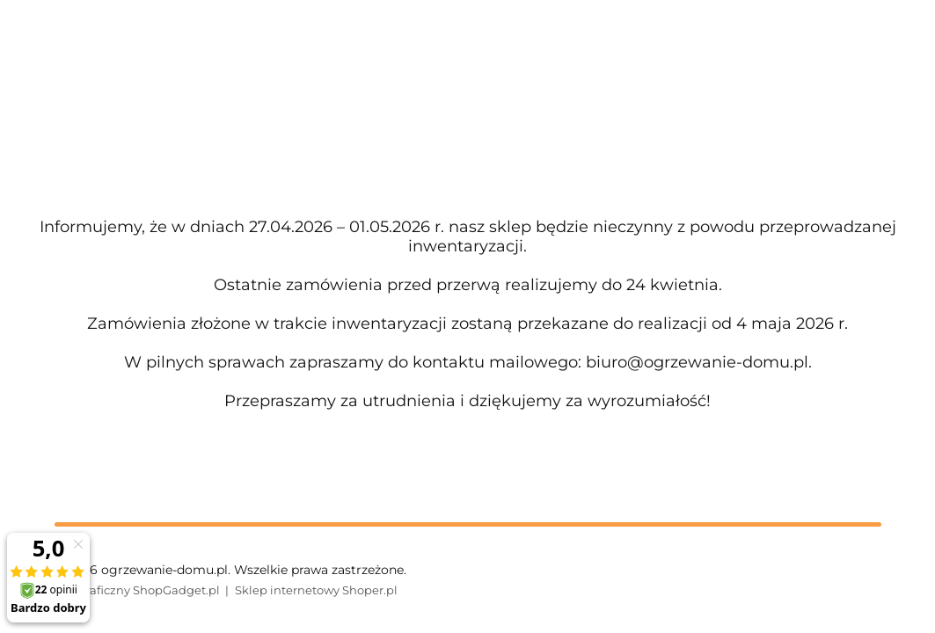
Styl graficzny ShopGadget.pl (137, 590)
